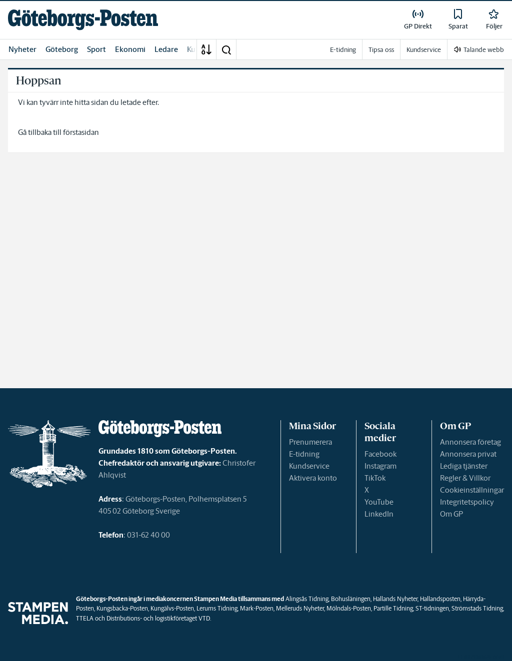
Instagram (380, 466)
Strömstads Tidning (477, 608)
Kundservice (309, 466)
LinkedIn (379, 514)
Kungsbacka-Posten (122, 608)
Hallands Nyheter (395, 599)
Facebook (380, 454)
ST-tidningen (432, 608)
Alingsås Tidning (307, 599)
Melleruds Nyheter (300, 608)
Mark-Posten (257, 608)
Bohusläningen (350, 599)
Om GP (451, 514)
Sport (96, 49)
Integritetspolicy (467, 502)
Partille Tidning (393, 608)
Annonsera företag (470, 442)
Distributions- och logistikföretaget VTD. (158, 618)
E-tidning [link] (343, 49)
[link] (83, 19)
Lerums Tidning (217, 608)
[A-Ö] (206, 49)
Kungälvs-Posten (172, 608)
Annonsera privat (468, 454)
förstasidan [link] (81, 132)
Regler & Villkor (465, 478)
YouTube (379, 502)
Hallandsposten (440, 599)
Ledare (166, 49)
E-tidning (304, 454)
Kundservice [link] (423, 49)
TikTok (375, 478)
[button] (226, 49)
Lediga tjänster (464, 466)
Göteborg (62, 49)
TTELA (85, 618)
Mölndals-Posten (348, 608)
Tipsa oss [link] (381, 49)
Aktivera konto (313, 478)
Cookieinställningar (472, 490)
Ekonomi (130, 49)
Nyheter (22, 49)
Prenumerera (310, 442)
